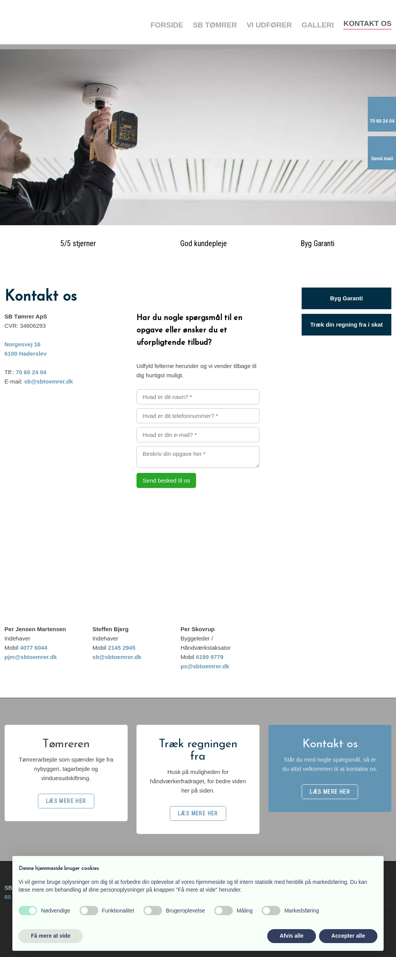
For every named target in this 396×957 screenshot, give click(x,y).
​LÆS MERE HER (66, 801)
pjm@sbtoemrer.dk (31, 657)
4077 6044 (34, 647)
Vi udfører (269, 25)
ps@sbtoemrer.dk (205, 666)
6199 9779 (210, 657)
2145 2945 (121, 647)
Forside (166, 25)
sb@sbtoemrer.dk (48, 381)
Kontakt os (367, 23)
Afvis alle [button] (291, 936)
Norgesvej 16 (23, 344)
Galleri (318, 25)
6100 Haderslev (26, 353)
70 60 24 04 (31, 372)
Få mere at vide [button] (50, 936)
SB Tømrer (215, 25)
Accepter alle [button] (348, 936)
